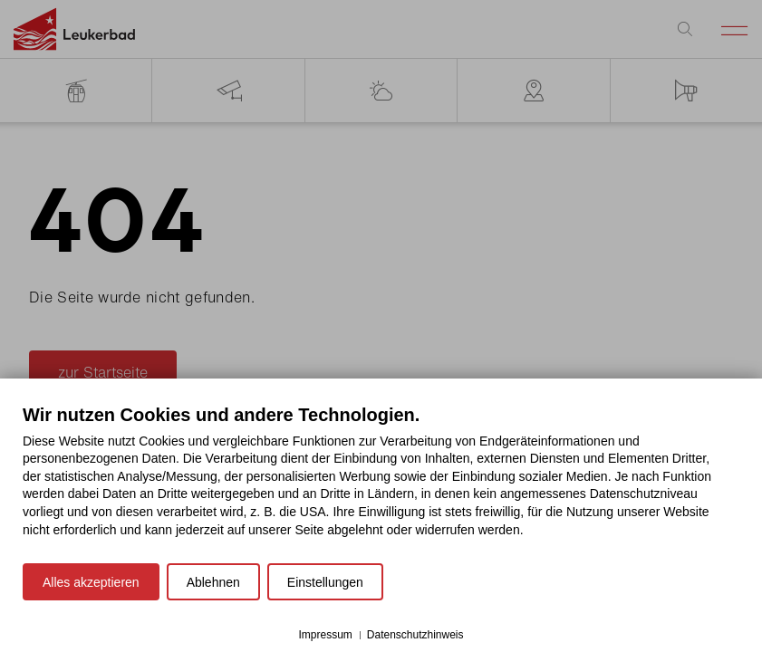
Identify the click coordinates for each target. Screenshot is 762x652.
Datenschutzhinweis (415, 634)
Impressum (325, 634)
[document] (381, 484)
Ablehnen (213, 582)
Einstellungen (325, 582)
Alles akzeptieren (91, 582)
